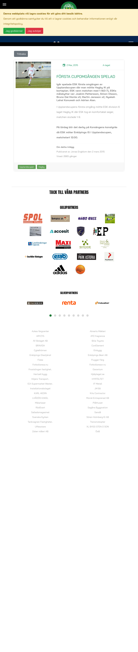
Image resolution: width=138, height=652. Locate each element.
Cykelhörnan (40, 350)
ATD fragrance (98, 336)
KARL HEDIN (40, 393)
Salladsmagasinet (40, 412)
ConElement (97, 345)
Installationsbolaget (40, 388)
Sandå (97, 412)
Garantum (98, 369)
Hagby (42, 167)
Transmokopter (97, 421)
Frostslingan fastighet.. (40, 369)
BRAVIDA (40, 345)
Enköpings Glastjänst (40, 355)
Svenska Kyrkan (40, 417)
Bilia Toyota (98, 340)
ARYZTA (40, 336)
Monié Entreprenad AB (97, 398)
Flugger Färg (97, 359)
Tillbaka (21, 53)
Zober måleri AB (40, 431)
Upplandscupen (26, 167)
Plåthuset (98, 402)
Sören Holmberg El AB (98, 417)
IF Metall (97, 383)
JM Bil (97, 388)
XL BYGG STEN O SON (98, 426)
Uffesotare (40, 426)
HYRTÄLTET (98, 378)
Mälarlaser (40, 402)
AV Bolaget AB (40, 340)
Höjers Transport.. (40, 378)
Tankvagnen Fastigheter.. (40, 421)
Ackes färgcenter (40, 331)
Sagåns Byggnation (98, 407)
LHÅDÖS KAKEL (40, 398)
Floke (40, 359)
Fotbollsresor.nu (98, 364)
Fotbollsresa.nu (40, 364)
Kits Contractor (97, 393)
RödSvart (40, 407)
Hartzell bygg (40, 374)
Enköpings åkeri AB (98, 355)
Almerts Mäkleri (97, 331)
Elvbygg (98, 350)
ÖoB (98, 431)
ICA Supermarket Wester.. (40, 383)
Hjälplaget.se (97, 374)
